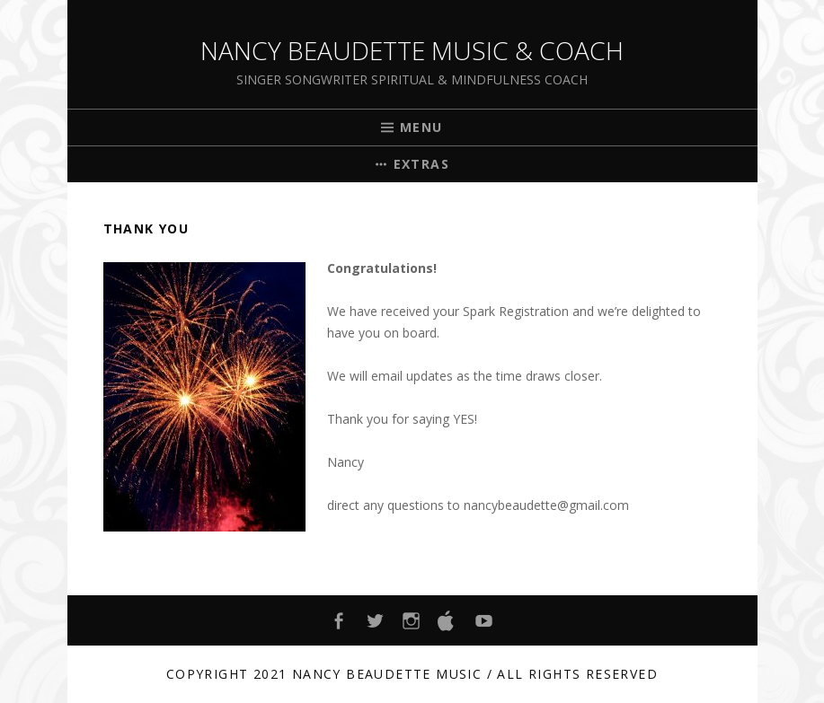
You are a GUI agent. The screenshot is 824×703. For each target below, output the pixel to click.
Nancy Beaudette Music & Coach (412, 50)
